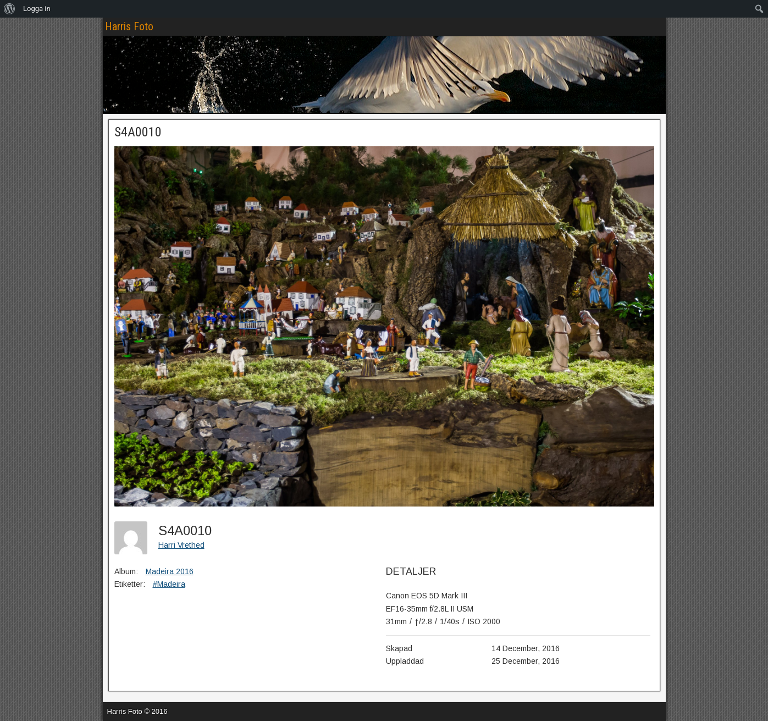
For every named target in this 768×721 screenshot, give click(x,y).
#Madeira (169, 584)
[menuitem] (9, 9)
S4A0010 (138, 132)
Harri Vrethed (181, 545)
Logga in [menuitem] (37, 8)
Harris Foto (129, 26)
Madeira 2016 (170, 571)
